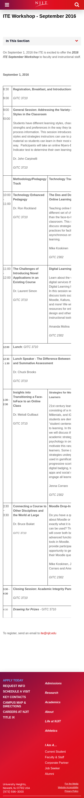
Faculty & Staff (54, 757)
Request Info (14, 686)
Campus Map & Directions (14, 704)
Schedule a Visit (16, 691)
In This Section (17, 41)
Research (51, 692)
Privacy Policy (71, 791)
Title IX (9, 717)
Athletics (51, 730)
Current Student (55, 751)
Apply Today (13, 680)
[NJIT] (42, 4)
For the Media (71, 783)
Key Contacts (14, 697)
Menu (7, 5)
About (49, 711)
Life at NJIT (53, 721)
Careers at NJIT (16, 711)
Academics (53, 702)
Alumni (49, 773)
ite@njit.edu (48, 633)
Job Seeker (52, 768)
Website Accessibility (68, 787)
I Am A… (51, 745)
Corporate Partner (57, 762)
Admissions (53, 683)
